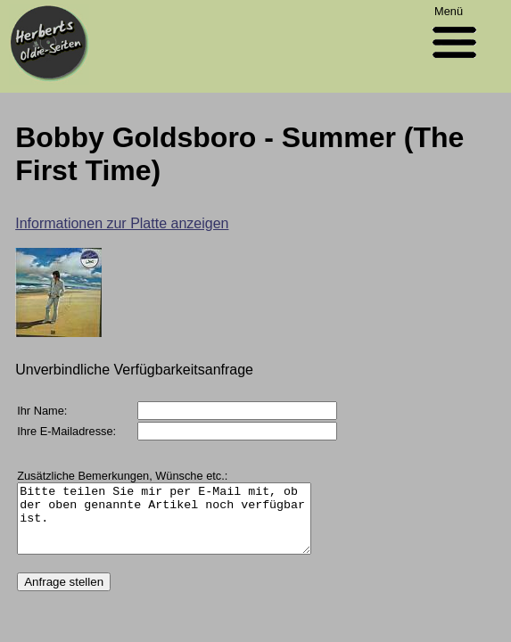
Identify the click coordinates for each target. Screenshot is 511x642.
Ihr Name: (42, 410)
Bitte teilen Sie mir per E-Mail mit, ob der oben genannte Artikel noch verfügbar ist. (181, 525)
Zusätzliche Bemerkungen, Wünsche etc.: (122, 475)
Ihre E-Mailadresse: (66, 431)
